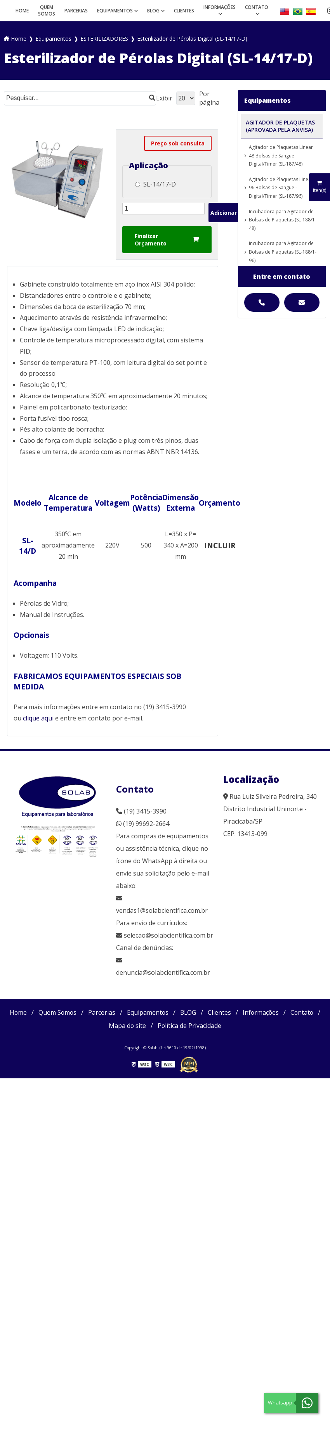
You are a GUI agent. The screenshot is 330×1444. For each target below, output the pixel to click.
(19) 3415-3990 (141, 811)
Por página (209, 98)
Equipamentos (115, 10)
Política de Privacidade (190, 1025)
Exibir (164, 98)
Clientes (184, 10)
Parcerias (76, 10)
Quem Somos (46, 10)
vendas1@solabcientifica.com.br (162, 905)
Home (22, 10)
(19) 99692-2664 (142, 823)
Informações (219, 7)
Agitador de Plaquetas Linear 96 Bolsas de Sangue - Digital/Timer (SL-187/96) (281, 187)
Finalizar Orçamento (167, 239)
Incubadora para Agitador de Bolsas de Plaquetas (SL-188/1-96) (282, 251)
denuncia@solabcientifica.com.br (163, 972)
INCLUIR (219, 545)
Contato (256, 7)
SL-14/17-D (155, 184)
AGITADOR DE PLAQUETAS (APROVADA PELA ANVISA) (280, 126)
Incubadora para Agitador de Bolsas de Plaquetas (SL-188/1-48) (282, 219)
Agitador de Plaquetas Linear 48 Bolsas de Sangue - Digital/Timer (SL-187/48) (281, 155)
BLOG (153, 10)
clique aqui (38, 718)
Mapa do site (127, 1025)
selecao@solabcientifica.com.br (168, 935)
